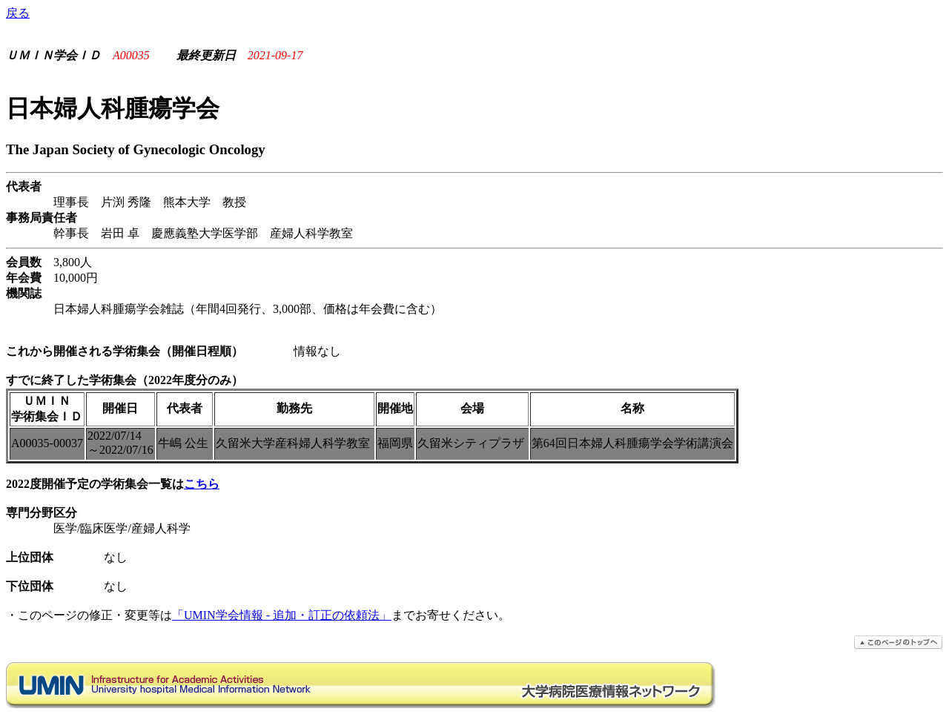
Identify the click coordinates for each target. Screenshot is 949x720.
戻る (18, 13)
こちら (201, 484)
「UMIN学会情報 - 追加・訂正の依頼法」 (281, 615)
